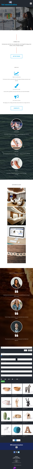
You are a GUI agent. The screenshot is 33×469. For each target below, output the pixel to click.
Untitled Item (3, 394)
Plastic (6, 379)
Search (3, 381)
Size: (1, 365)
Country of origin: (3, 361)
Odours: (2, 369)
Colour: (2, 373)
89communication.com (17, 465)
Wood (10, 379)
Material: (2, 377)
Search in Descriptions (5, 355)
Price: (2, 357)
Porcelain (14, 379)
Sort (26, 350)
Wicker (2, 379)
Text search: (3, 352)
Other (18, 379)
